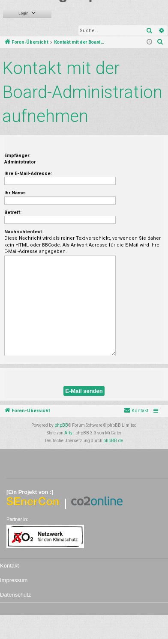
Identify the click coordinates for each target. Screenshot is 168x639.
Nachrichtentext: (23, 232)
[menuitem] (160, 42)
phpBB (61, 425)
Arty (68, 433)
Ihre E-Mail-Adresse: (28, 173)
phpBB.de (113, 440)
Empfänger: (17, 155)
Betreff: (12, 212)
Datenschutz (15, 594)
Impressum (13, 580)
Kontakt (9, 565)
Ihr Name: (15, 193)
